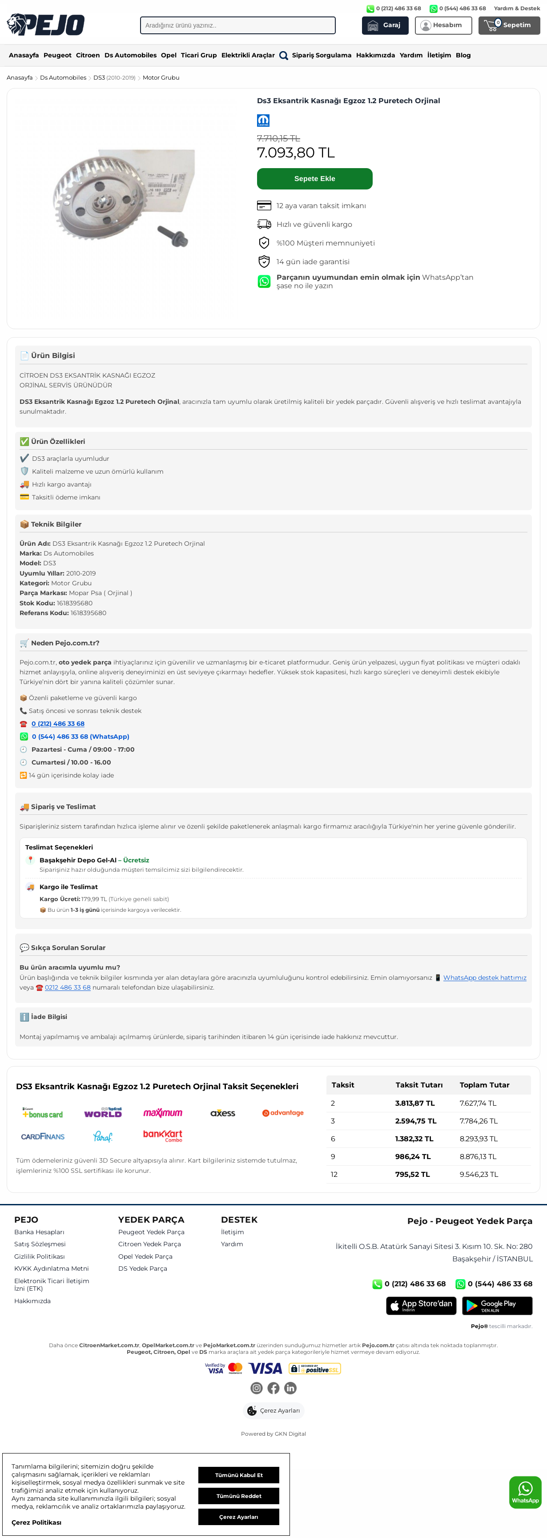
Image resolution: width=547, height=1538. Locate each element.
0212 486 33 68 (68, 987)
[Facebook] (273, 1389)
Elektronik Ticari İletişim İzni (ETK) (51, 1285)
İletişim (439, 55)
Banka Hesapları (39, 1232)
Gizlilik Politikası (39, 1256)
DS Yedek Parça (142, 1268)
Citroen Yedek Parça (149, 1244)
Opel (169, 55)
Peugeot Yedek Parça (151, 1232)
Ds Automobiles (131, 55)
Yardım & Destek (517, 8)
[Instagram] (256, 1389)
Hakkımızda (375, 55)
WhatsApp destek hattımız (485, 978)
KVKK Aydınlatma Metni (51, 1268)
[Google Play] (497, 1305)
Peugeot (58, 55)
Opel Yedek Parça (145, 1256)
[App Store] (421, 1305)
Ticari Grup (199, 55)
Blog (463, 55)
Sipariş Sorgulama (315, 55)
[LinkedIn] (290, 1389)
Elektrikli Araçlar (248, 55)
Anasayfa (24, 55)
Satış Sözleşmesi (40, 1244)
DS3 (115, 77)
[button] (274, 1410)
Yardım (411, 55)
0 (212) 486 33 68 (58, 724)
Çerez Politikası (36, 1522)
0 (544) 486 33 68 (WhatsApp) (80, 737)
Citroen (88, 55)
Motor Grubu (161, 77)
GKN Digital (290, 1433)
